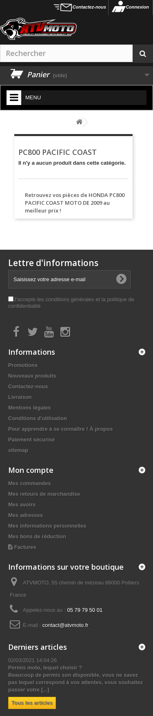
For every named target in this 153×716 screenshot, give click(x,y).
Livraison (20, 397)
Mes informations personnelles (47, 526)
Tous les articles (32, 703)
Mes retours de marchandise (44, 494)
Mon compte (30, 470)
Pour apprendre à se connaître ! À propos (60, 429)
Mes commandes (29, 483)
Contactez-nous (89, 6)
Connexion (137, 6)
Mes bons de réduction (37, 536)
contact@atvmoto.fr (65, 625)
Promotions (23, 365)
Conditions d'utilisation (37, 418)
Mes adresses (25, 515)
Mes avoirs (21, 504)
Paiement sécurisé (31, 439)
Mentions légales (29, 408)
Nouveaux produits (32, 376)
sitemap (18, 450)
